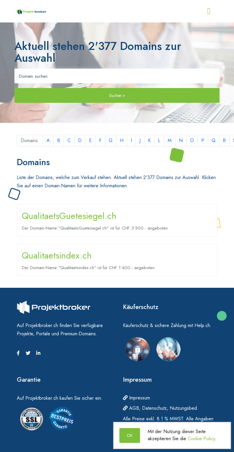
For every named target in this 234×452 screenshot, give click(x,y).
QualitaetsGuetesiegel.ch (69, 215)
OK (130, 435)
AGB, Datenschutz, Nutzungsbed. (160, 408)
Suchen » (117, 95)
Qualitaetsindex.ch (57, 255)
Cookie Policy (201, 438)
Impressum (136, 397)
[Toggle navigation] (209, 11)
